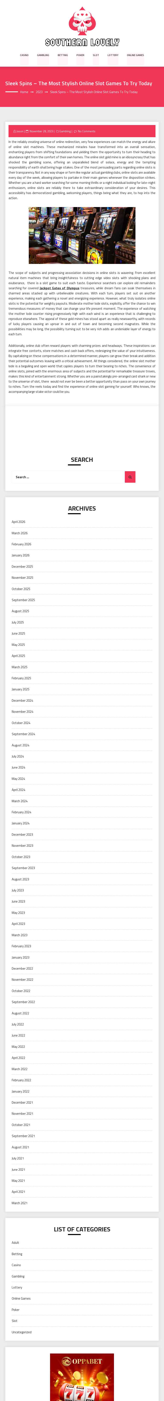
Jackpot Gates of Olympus (59, 288)
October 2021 (21, 1124)
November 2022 (22, 979)
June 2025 (18, 633)
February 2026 (21, 544)
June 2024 (18, 767)
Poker (81, 55)
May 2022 (18, 1046)
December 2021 (22, 1102)
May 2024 (18, 778)
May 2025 (18, 644)
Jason (19, 131)
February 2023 (21, 946)
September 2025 (23, 600)
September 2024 (23, 733)
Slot (96, 55)
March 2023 (19, 935)
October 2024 (21, 722)
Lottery (113, 55)
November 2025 (22, 577)
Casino (25, 55)
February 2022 (21, 1080)
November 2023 (22, 845)
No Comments (87, 131)
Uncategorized (22, 1332)
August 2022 (20, 1013)
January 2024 (20, 823)
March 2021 (19, 1203)
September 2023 (23, 867)
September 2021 (23, 1136)
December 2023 (22, 834)
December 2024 (22, 700)
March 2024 (19, 801)
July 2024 (18, 756)
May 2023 (18, 912)
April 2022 (18, 1057)
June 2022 (18, 1035)
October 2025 (21, 588)
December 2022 (22, 968)
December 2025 (22, 566)
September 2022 (23, 1002)
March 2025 (19, 667)
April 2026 (18, 521)
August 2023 (20, 879)
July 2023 (18, 890)
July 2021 (18, 1158)
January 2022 (20, 1091)
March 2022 (19, 1069)
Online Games (135, 55)
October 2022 (21, 990)
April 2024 (18, 790)
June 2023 (18, 901)
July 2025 (18, 622)
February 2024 (21, 812)
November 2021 (22, 1113)
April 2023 (18, 924)
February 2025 (21, 678)
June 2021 (18, 1169)
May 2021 (18, 1180)
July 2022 (18, 1024)
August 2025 (20, 611)
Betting (63, 55)
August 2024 (20, 745)
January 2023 (20, 957)
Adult (15, 1242)
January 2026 (20, 555)
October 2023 (21, 856)
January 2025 (20, 689)
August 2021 (20, 1147)
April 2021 (18, 1191)
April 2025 (18, 655)
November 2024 (22, 711)
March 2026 (19, 533)
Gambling (44, 55)
